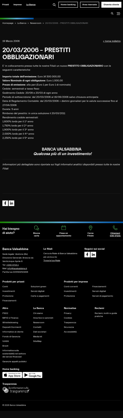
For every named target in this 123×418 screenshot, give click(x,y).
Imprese (17, 4)
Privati (5, 4)
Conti (5, 286)
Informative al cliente (12, 332)
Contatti (37, 327)
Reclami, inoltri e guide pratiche (106, 315)
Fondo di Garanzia (11, 336)
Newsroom (35, 23)
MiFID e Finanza (10, 318)
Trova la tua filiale (51, 260)
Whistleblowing (10, 322)
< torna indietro (112, 41)
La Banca (31, 4)
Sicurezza (69, 327)
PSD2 (5, 313)
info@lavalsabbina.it (17, 268)
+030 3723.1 (12, 265)
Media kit (37, 336)
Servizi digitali (37, 291)
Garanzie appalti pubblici (14, 361)
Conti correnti (71, 286)
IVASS (5, 341)
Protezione (7, 296)
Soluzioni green (38, 286)
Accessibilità (70, 332)
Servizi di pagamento (102, 296)
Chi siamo (38, 313)
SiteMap (37, 341)
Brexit (5, 346)
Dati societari (39, 332)
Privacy (67, 313)
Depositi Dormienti (11, 327)
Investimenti (8, 291)
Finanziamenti (9, 300)
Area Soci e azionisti (43, 318)
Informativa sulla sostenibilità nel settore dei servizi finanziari (14, 353)
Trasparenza (70, 322)
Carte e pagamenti (40, 296)
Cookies (68, 318)
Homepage (7, 23)
